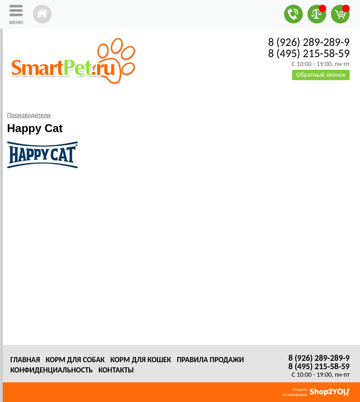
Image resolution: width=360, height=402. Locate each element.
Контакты (116, 369)
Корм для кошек (140, 359)
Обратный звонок (320, 75)
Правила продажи (210, 359)
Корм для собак (75, 359)
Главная (25, 359)
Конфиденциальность (51, 369)
